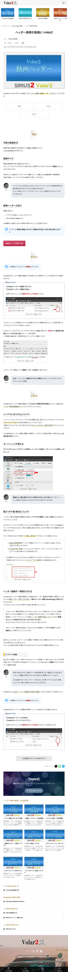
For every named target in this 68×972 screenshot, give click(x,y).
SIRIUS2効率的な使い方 (25, 18)
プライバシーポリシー (44, 957)
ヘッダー (17, 43)
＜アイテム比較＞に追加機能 (54, 818)
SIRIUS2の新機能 (43, 18)
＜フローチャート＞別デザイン (12, 871)
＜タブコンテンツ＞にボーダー (54, 843)
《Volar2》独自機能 (13, 39)
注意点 (34, 114)
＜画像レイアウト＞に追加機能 (33, 818)
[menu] (63, 3)
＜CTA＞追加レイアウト (31, 843)
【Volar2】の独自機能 (7, 18)
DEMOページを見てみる (14, 243)
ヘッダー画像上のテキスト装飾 (12, 818)
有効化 (48, 106)
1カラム (9, 43)
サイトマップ (31, 957)
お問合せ (20, 957)
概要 (19, 106)
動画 (23, 43)
